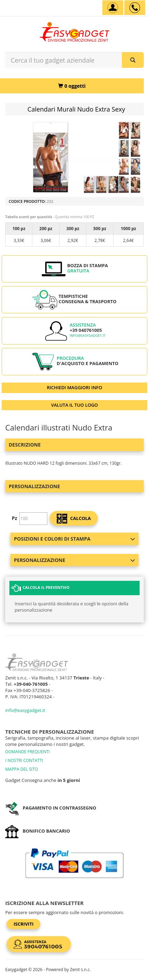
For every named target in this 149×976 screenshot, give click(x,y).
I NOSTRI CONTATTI (24, 760)
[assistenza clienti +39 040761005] (134, 7)
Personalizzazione (34, 486)
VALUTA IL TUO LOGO (74, 405)
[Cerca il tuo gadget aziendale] (133, 60)
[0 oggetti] (72, 85)
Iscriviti (23, 924)
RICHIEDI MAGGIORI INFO (74, 387)
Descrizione (25, 444)
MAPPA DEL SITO (21, 769)
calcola (74, 518)
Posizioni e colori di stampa (74, 538)
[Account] (112, 7)
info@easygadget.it (87, 335)
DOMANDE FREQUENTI (27, 752)
